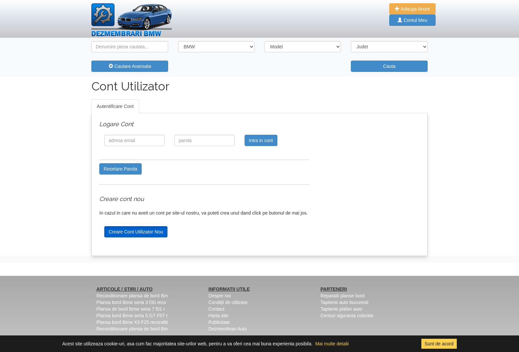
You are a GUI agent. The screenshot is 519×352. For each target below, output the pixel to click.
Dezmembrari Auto (228, 328)
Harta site (218, 315)
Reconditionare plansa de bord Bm (132, 295)
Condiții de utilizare (228, 302)
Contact (216, 309)
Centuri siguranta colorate (346, 315)
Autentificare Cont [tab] (115, 106)
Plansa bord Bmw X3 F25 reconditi (132, 322)
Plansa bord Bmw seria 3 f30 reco (131, 302)
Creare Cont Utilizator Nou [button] (136, 231)
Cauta (389, 66)
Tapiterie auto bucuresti (344, 302)
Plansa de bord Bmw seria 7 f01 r (130, 309)
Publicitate (219, 322)
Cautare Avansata (130, 66)
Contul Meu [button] (412, 20)
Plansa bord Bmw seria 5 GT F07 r (131, 315)
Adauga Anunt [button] (412, 9)
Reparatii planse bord (342, 295)
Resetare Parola (120, 169)
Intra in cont (261, 140)
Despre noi (220, 295)
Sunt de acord (439, 343)
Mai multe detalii (332, 343)
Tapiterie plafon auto (341, 309)
